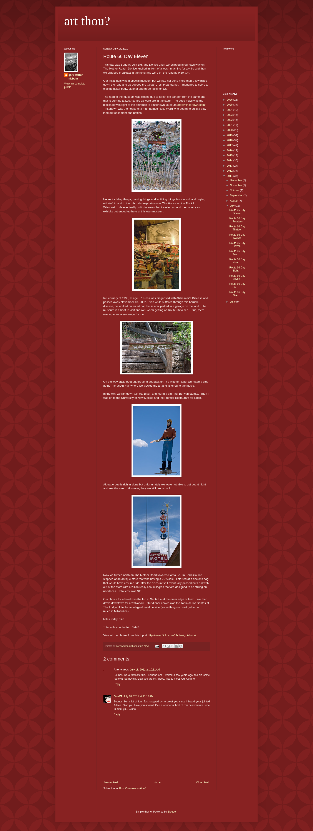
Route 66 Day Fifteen (237, 212)
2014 (230, 160)
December (236, 180)
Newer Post (111, 782)
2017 (230, 145)
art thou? (87, 21)
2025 (230, 104)
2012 (230, 170)
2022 (230, 119)
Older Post (202, 782)
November (236, 185)
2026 (230, 99)
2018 (230, 140)
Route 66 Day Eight (237, 269)
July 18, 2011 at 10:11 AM (145, 669)
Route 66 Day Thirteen (237, 228)
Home (157, 782)
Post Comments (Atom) (132, 788)
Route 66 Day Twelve (237, 236)
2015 (230, 155)
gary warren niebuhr (75, 76)
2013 (230, 165)
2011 (230, 175)
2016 (230, 150)
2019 (230, 135)
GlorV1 (118, 696)
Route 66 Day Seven (237, 277)
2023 (230, 114)
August (234, 200)
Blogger (172, 811)
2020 (230, 130)
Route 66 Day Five (237, 294)
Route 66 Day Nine (237, 261)
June (233, 301)
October (235, 190)
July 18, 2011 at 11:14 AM (138, 696)
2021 (230, 125)
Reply (117, 684)
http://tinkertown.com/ (191, 104)
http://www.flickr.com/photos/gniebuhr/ (172, 635)
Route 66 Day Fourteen (237, 220)
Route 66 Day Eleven (237, 245)
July (232, 205)
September (236, 195)
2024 (230, 109)
